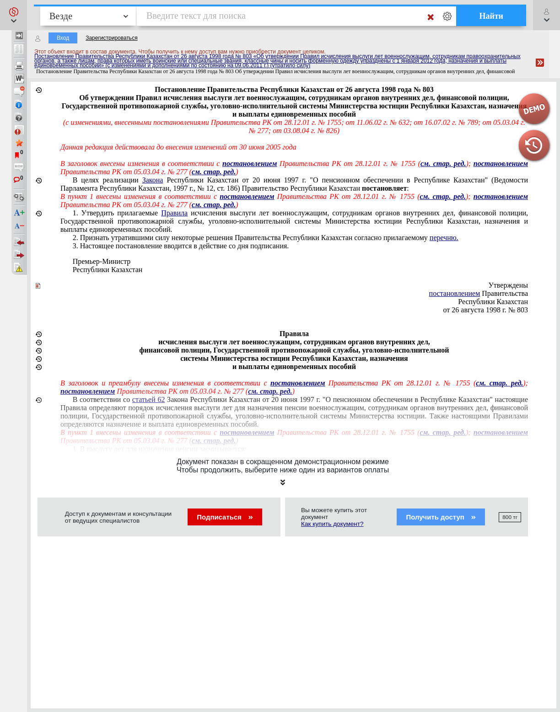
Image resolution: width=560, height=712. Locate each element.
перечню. (444, 237)
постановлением (454, 293)
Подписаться (225, 517)
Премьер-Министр (102, 261)
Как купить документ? (332, 523)
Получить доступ (441, 517)
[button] (13, 15)
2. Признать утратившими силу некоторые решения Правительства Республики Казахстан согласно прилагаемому (265, 237)
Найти (491, 16)
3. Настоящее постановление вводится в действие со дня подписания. (181, 246)
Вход (63, 38)
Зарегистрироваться (111, 38)
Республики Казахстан (108, 269)
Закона (152, 180)
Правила (174, 213)
